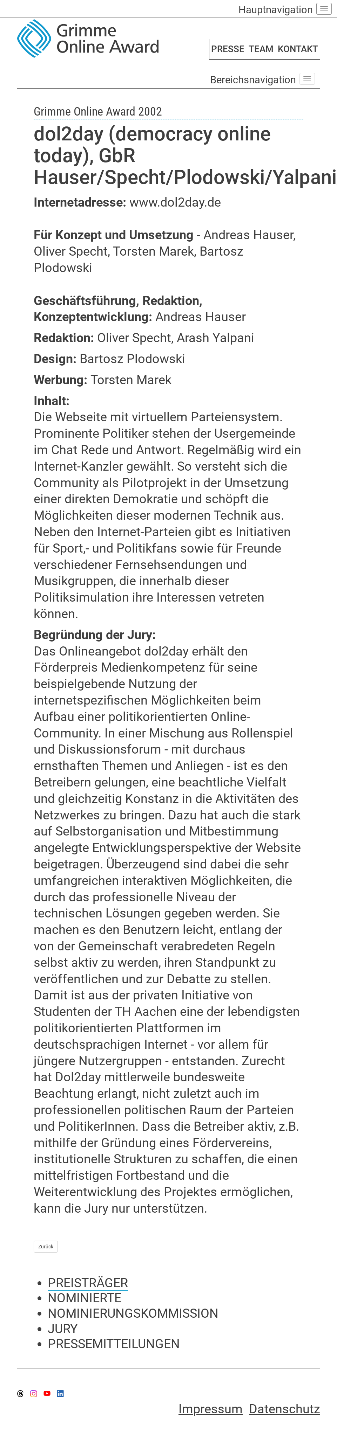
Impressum (210, 1409)
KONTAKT (298, 49)
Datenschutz (284, 1409)
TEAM (261, 49)
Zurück (45, 1246)
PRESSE (227, 49)
